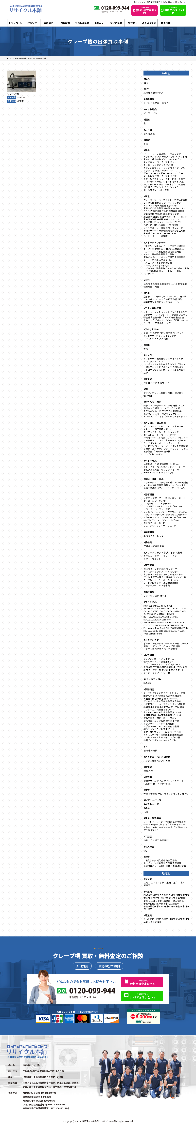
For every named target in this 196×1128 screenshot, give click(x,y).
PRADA (181, 630)
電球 (170, 670)
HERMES (170, 614)
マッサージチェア (179, 208)
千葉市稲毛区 (149, 906)
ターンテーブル (157, 514)
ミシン (146, 211)
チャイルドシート (152, 472)
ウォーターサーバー (153, 199)
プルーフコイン (165, 794)
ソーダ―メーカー (152, 585)
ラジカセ (170, 514)
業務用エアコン (151, 720)
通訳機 (167, 451)
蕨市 (152, 921)
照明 (152, 216)
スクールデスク (151, 178)
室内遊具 (164, 464)
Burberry (166, 619)
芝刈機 (146, 546)
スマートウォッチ (152, 558)
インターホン (172, 698)
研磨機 (146, 317)
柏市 (173, 906)
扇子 (145, 646)
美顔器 (184, 482)
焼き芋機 (170, 695)
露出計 (160, 323)
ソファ (158, 156)
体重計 (146, 464)
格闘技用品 (175, 251)
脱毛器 (164, 482)
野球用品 (179, 248)
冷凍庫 (175, 224)
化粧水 (146, 783)
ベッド (172, 156)
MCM (145, 605)
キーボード (160, 443)
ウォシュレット (164, 222)
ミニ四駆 (168, 405)
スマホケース (167, 658)
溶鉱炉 (162, 720)
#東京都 (147, 878)
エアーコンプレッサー (154, 732)
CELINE (173, 630)
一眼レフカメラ (151, 367)
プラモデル (167, 411)
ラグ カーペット (152, 664)
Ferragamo (148, 628)
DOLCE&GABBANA (152, 619)
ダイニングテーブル (171, 159)
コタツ (166, 167)
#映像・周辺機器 (152, 818)
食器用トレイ (167, 661)
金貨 (150, 794)
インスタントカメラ (153, 361)
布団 (162, 667)
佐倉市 (179, 906)
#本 (145, 746)
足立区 (176, 882)
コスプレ (182, 405)
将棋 (145, 408)
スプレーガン (149, 709)
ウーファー (160, 509)
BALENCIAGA (166, 611)
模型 (157, 408)
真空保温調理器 (170, 582)
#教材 (146, 139)
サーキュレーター (176, 227)
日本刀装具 (151, 382)
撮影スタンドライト (153, 729)
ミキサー (147, 517)
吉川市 (185, 919)
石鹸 (166, 667)
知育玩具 (177, 411)
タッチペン (148, 443)
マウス (184, 448)
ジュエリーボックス (168, 184)
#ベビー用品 (150, 460)
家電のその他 (149, 208)
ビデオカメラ (165, 367)
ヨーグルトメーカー (153, 580)
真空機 (178, 695)
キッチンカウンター (153, 167)
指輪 (166, 338)
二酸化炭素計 (149, 860)
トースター (148, 571)
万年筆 (156, 667)
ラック (146, 170)
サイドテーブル (177, 167)
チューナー (173, 525)
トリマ (153, 323)
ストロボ (147, 369)
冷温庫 (164, 236)
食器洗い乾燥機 (162, 213)
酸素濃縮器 (175, 863)
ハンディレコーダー (153, 454)
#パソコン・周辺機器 (154, 422)
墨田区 (169, 882)
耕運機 (153, 546)
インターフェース (158, 497)
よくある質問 (149, 22)
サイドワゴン (178, 181)
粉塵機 (175, 726)
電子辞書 (147, 451)
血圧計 (162, 866)
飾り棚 (146, 187)
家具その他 (148, 159)
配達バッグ (170, 732)
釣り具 (168, 262)
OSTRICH (155, 611)
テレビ (165, 211)
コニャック (160, 299)
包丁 (164, 595)
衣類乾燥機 (155, 211)
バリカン (181, 488)
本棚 (184, 156)
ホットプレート (162, 571)
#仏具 (146, 78)
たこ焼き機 (167, 577)
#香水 (146, 344)
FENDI (185, 628)
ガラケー (174, 556)
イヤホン (159, 448)
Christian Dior (170, 622)
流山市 (172, 898)
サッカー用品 (165, 271)
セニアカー (155, 103)
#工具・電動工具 (152, 308)
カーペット (155, 233)
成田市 (153, 900)
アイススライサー (151, 734)
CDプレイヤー (179, 517)
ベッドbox (174, 464)
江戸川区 (154, 882)
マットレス (148, 176)
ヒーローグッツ (155, 405)
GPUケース (148, 448)
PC (185, 440)
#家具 (146, 150)
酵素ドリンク (149, 302)
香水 (145, 348)
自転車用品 (180, 257)
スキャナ (147, 827)
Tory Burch (160, 628)
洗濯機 (163, 205)
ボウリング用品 (168, 246)
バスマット (178, 670)
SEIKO (176, 608)
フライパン (148, 595)
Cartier (146, 611)
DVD (145, 683)
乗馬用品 (159, 248)
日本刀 (146, 133)
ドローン (147, 416)
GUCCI (146, 614)
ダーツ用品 (148, 248)
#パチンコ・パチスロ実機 (156, 756)
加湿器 (158, 216)
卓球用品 (181, 246)
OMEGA (169, 608)
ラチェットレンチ (152, 312)
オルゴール (148, 500)
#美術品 (147, 767)
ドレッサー (175, 162)
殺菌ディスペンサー (152, 740)
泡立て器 (163, 568)
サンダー (168, 323)
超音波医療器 (179, 866)
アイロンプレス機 (171, 737)
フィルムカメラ (177, 369)
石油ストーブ (165, 224)
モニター (183, 437)
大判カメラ (177, 367)
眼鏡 (177, 643)
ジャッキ (165, 312)
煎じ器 (146, 568)
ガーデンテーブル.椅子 (154, 173)
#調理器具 (148, 591)
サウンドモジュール (153, 506)
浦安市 (156, 895)
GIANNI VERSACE (164, 605)
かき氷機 (165, 585)
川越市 (172, 919)
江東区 (146, 882)
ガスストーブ (169, 199)
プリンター (164, 440)
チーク (180, 780)
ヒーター (166, 233)
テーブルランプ (173, 153)
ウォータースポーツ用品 (177, 268)
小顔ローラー (174, 482)
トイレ (146, 103)
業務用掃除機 (149, 715)
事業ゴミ (99, 22)
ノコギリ (183, 314)
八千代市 (164, 895)
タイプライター (150, 432)
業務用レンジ (174, 712)
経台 (145, 82)
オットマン (148, 156)
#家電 (146, 196)
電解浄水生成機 (177, 230)
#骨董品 (147, 378)
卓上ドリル (165, 706)
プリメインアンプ (151, 511)
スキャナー (148, 429)
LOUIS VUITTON (157, 614)
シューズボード (166, 178)
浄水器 (167, 208)
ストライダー (149, 466)
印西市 (179, 895)
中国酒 (169, 299)
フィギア (177, 408)
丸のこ (146, 320)
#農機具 (147, 542)
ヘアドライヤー (151, 704)
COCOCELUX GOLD (152, 625)
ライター (147, 672)
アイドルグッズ (180, 416)
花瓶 (145, 811)
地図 (145, 750)
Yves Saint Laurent (152, 633)
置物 (162, 382)
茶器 (157, 595)
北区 (182, 882)
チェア (165, 156)
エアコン (147, 205)
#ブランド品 (150, 602)
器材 (166, 283)
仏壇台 (181, 184)
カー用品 (176, 271)
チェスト (147, 164)
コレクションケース (175, 173)
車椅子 (165, 103)
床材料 (146, 92)
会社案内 (132, 22)
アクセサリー (149, 358)
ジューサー (166, 574)
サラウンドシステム (177, 511)
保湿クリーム (149, 780)
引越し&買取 (82, 22)
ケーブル (175, 706)
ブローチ (147, 332)
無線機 (184, 446)
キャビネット (149, 162)
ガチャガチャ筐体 (152, 701)
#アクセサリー (151, 329)
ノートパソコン (151, 440)
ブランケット (163, 646)
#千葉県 (147, 891)
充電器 (175, 314)
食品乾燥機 (182, 199)
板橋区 (146, 885)
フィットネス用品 (152, 259)
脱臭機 (146, 233)
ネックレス (178, 332)
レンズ (173, 364)
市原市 (146, 898)
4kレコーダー (159, 827)
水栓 (164, 698)
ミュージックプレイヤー (155, 525)
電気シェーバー (171, 485)
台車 (179, 732)
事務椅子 (147, 536)
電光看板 (169, 723)
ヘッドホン (148, 446)
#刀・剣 (147, 129)
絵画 (145, 770)
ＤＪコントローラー (177, 497)
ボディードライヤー (166, 488)
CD (149, 683)
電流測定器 (166, 734)
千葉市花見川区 (151, 903)
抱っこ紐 (154, 464)
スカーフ (184, 643)
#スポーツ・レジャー (154, 242)
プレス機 (176, 715)
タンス (179, 156)
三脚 (145, 372)
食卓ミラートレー (152, 661)
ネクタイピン (159, 332)
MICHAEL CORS (150, 630)
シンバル (173, 283)
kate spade (164, 630)
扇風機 (146, 216)
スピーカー (171, 509)
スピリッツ (162, 302)
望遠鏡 (166, 251)
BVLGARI (165, 616)
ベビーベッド (167, 472)
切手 (145, 850)
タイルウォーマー (152, 227)
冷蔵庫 (156, 205)
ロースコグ (179, 178)
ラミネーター (176, 426)
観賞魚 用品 (167, 254)
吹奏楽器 (147, 286)
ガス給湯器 (166, 726)
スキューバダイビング (154, 262)
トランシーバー (173, 443)
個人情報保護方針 (154, 2)
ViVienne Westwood (153, 622)
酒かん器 (147, 695)
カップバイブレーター (154, 723)
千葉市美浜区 (177, 900)
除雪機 (160, 546)
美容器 (160, 485)
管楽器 (153, 283)
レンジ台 (166, 164)
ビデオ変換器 (179, 821)
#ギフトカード (151, 804)
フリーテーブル (162, 176)
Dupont (152, 605)
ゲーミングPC (177, 440)
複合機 (165, 216)
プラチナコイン (180, 794)
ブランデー (155, 296)
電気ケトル (177, 574)
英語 (145, 143)
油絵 (150, 770)
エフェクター (181, 514)
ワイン (176, 296)
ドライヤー (178, 222)
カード (158, 411)
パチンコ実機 (149, 760)
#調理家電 (148, 565)
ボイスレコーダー (152, 434)
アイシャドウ (170, 780)
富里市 (146, 900)
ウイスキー (167, 296)
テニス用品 (169, 248)
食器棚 (158, 159)
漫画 (155, 750)
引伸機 (158, 698)
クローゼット (149, 181)
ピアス (160, 338)
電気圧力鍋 (155, 577)
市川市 (185, 906)
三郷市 (146, 921)
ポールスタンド (151, 190)
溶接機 (164, 701)
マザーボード (170, 429)
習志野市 (154, 898)
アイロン (182, 216)
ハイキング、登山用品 (154, 268)
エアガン (147, 413)
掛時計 (164, 392)
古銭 (145, 794)
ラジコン (177, 413)
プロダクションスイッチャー (157, 503)
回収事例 (65, 22)
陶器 (162, 840)
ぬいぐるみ (167, 413)
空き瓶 (146, 296)
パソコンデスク (171, 187)
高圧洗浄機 (155, 317)
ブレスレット (149, 338)
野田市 (185, 895)
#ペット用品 (150, 109)
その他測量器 (159, 695)
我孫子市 (164, 898)
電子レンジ (171, 205)
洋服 (173, 646)
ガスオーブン (167, 692)
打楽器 (156, 286)
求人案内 (168, 2)
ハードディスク (173, 446)
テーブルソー (172, 718)
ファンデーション (163, 783)
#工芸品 (147, 836)
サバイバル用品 (150, 271)
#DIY (146, 88)
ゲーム (151, 408)
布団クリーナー (151, 230)
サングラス (148, 648)
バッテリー (160, 446)
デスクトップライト (153, 426)
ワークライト (169, 740)
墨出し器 (180, 317)
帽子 (178, 646)
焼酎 (180, 299)
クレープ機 (13, 93)
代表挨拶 (165, 22)
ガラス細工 (153, 840)
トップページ (15, 22)
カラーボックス (169, 170)
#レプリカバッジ (152, 800)
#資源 (146, 119)
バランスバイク (164, 466)
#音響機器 (148, 494)
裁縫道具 (147, 667)
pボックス (164, 190)
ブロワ (165, 317)
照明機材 (161, 358)
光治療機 (161, 860)
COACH (180, 622)
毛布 (145, 670)
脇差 (152, 133)
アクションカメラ (161, 369)
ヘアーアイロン (150, 224)
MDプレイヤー (150, 520)
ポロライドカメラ (174, 358)
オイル (160, 780)
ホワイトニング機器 (153, 863)
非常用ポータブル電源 (154, 437)
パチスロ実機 (163, 760)
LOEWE (183, 608)
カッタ (146, 323)
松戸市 (20, 101)
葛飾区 (163, 882)
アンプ (164, 511)
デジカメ (181, 364)
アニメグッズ (166, 408)
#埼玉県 (147, 915)
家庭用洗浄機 (149, 219)
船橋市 (175, 903)
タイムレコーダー (152, 712)
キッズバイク (165, 416)
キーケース (169, 643)
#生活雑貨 (148, 655)
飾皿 (145, 840)
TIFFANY (171, 625)
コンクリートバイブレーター (157, 314)
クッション (155, 170)
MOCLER (179, 625)
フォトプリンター (172, 448)
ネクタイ (159, 648)
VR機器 (168, 821)
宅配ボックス (156, 92)
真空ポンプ (168, 729)
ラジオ (166, 426)
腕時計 (171, 392)
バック (167, 648)
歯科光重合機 (172, 720)
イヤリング (170, 335)
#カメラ (147, 355)
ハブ (167, 437)
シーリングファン (172, 202)
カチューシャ (156, 643)
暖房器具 (173, 211)
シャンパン (148, 299)
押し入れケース (150, 184)
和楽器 (160, 283)
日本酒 (183, 296)
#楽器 (146, 280)
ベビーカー (175, 469)
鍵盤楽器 (182, 283)
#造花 (146, 807)
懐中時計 (147, 395)
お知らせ (32, 22)
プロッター (158, 451)
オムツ (146, 469)
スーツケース (154, 670)
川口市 (158, 919)
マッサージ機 (149, 485)
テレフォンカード (152, 658)
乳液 (152, 783)
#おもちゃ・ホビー (153, 401)
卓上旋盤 (154, 706)
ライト (168, 382)
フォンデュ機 (179, 577)
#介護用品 (148, 99)
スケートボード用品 (153, 251)
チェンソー (167, 320)
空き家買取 (116, 22)
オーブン (154, 568)
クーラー (173, 216)
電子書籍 (159, 429)
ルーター (163, 432)
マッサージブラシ (152, 482)
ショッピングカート (170, 664)
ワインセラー (176, 213)
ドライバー (155, 320)
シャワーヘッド (159, 672)
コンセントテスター (153, 737)
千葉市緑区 (181, 898)
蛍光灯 (164, 670)
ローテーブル (163, 162)
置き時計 (179, 392)
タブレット (148, 556)
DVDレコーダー (150, 824)
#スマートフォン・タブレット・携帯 (162, 552)
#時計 (146, 389)
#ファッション (151, 639)
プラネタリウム (151, 830)
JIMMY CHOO (179, 611)
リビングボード (164, 181)
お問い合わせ (179, 2)
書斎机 (162, 153)
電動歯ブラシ (175, 667)
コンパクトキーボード (154, 523)
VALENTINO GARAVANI (154, 608)
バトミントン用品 (152, 246)
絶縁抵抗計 (177, 734)
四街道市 (147, 895)
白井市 (167, 906)
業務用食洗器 (174, 701)
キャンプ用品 (167, 257)
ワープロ (174, 437)
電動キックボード (152, 257)
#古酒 (146, 292)
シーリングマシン (152, 692)
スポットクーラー (152, 726)
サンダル (152, 646)
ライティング (156, 187)
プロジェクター (166, 824)
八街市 (172, 895)
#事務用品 (148, 532)
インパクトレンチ (178, 312)
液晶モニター (149, 718)
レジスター (169, 709)
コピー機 (161, 718)
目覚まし (159, 202)
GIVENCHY (177, 628)
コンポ (146, 514)
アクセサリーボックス (154, 335)
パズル (155, 416)
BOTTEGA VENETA (151, 616)
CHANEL (174, 616)
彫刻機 (146, 706)
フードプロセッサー (153, 582)
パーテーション (151, 153)
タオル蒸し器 (178, 704)
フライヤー (173, 568)
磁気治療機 (171, 860)
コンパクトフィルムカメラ (156, 364)
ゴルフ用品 (166, 259)
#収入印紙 (148, 846)
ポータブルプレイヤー (177, 827)
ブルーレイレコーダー (154, 821)
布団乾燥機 (164, 230)
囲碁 (145, 405)
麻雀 (175, 405)
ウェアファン (165, 704)
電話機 (160, 219)
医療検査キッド (151, 866)
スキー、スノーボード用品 (156, 265)
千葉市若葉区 (163, 900)
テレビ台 (157, 164)
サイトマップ (139, 2)
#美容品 (147, 777)
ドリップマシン (171, 219)
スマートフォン (162, 556)
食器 (184, 667)
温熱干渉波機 (149, 488)
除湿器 (164, 227)
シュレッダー (174, 432)
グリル (146, 577)
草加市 (179, 919)
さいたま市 (148, 919)
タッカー (184, 320)
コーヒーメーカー (151, 236)
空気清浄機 (148, 213)
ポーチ (146, 643)
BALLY (169, 628)
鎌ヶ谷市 (147, 909)
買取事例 (48, 22)
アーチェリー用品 (151, 254)
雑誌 (150, 750)
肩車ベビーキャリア (160, 469)
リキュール (173, 302)
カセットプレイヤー (172, 506)
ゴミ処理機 (148, 202)
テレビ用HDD (150, 222)
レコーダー (148, 509)
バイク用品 (148, 273)
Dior (164, 625)
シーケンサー (161, 500)
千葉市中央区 (165, 903)
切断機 (176, 320)
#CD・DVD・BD (152, 679)
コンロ (174, 233)
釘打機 (172, 317)
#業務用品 (148, 689)
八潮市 (165, 919)
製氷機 (164, 712)
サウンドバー (166, 517)
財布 (175, 648)
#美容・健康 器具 (153, 478)
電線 (182, 706)
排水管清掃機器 (164, 715)
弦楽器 (146, 283)
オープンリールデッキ (168, 520)
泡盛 (175, 299)
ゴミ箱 (173, 176)
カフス (169, 332)
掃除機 (181, 211)
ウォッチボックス (152, 392)
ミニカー (157, 413)
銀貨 (155, 794)
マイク (156, 517)
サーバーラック (168, 434)
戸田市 (158, 921)
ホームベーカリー (171, 580)
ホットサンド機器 (152, 574)
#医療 (146, 856)
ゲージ (146, 113)
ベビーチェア (178, 466)
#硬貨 (146, 789)
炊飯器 (160, 208)
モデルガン (148, 411)
